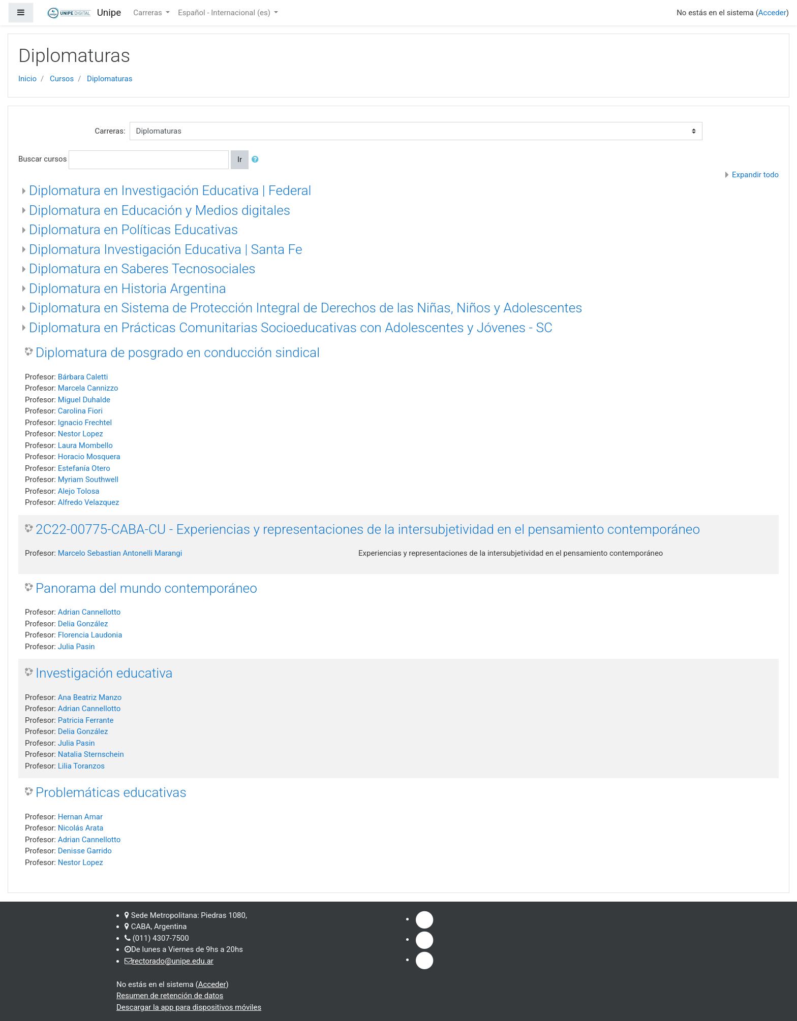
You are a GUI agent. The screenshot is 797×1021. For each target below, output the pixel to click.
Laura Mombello (85, 445)
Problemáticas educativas (111, 792)
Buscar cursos (42, 159)
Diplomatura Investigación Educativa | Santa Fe (165, 249)
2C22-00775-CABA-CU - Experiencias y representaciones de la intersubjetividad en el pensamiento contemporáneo (368, 529)
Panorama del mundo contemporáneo (146, 588)
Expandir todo (755, 174)
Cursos (62, 78)
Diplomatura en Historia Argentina (127, 288)
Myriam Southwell (88, 479)
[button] (257, 159)
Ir (239, 159)
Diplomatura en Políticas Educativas (133, 229)
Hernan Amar (80, 816)
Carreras (148, 12)
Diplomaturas (109, 78)
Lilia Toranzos (81, 766)
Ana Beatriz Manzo (90, 697)
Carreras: (110, 131)
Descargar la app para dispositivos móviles (188, 1007)
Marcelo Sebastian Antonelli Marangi (120, 553)
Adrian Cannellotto (89, 612)
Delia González (83, 623)
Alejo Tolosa (79, 491)
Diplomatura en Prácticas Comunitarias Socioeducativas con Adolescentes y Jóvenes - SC (291, 327)
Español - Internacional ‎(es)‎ (225, 12)
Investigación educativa (104, 673)
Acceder (772, 12)
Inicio (27, 78)
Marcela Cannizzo (88, 388)
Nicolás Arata (81, 828)
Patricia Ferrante (86, 720)
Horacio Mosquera (89, 456)
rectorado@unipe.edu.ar (172, 961)
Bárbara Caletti (83, 376)
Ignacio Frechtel (85, 422)
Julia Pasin (76, 646)
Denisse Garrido (85, 850)
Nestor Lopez (80, 433)
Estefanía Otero (84, 468)
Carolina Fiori (80, 411)
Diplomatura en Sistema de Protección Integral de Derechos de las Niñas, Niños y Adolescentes (306, 307)
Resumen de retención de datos (169, 995)
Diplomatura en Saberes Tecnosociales (142, 268)
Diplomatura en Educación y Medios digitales (159, 210)
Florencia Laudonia (90, 635)
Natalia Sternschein (91, 754)
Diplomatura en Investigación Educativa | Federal (170, 190)
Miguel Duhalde (84, 399)
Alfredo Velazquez (88, 502)
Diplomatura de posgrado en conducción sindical (178, 352)
